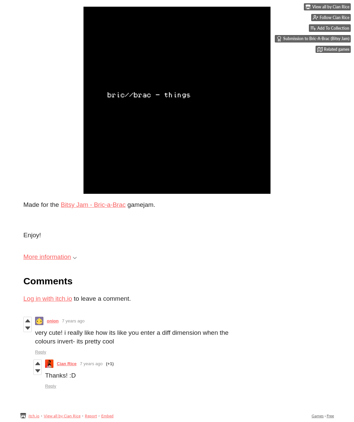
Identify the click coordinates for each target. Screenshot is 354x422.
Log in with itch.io (47, 298)
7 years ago (73, 320)
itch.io (33, 415)
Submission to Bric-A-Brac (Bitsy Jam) (313, 38)
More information (50, 256)
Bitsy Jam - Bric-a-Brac (93, 204)
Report (91, 415)
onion (52, 320)
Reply (40, 352)
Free (330, 415)
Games (318, 415)
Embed (107, 415)
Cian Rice (66, 363)
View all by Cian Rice (62, 415)
